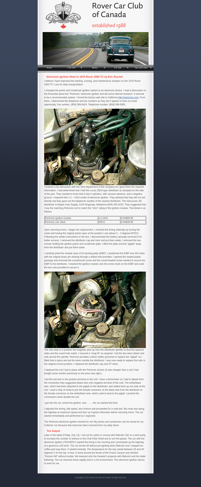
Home (49, 67)
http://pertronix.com (128, 97)
